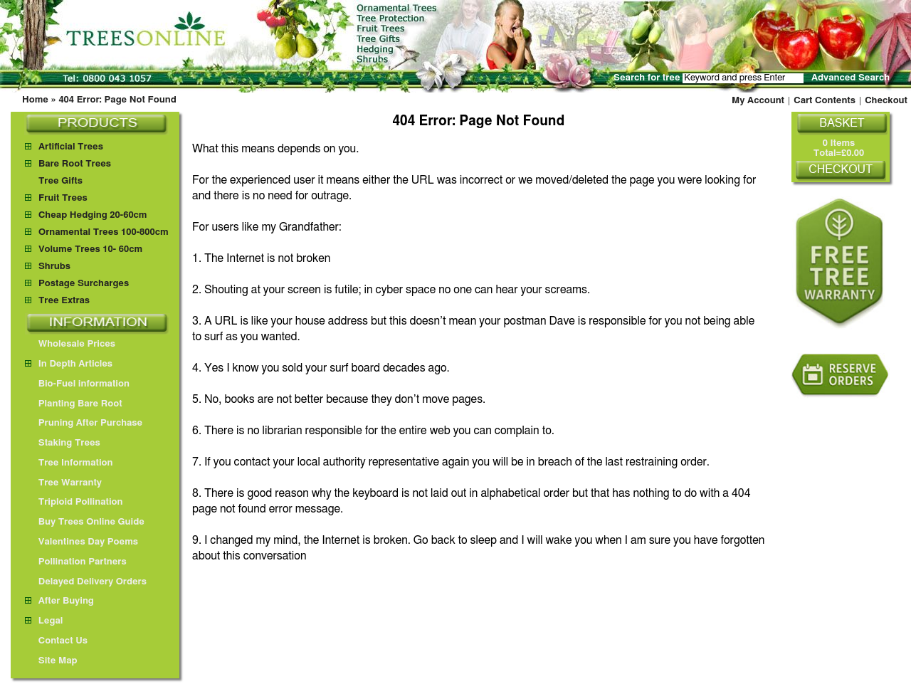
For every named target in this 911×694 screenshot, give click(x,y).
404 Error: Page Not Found (117, 100)
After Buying (59, 601)
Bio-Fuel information (77, 384)
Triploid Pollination (74, 502)
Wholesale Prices (70, 344)
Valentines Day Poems (81, 542)
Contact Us (56, 641)
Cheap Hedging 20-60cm (92, 215)
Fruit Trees (63, 198)
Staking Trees (62, 443)
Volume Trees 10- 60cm (90, 249)
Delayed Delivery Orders (86, 582)
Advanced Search (850, 78)
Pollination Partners (76, 562)
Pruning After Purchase (83, 423)
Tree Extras (64, 300)
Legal (44, 621)
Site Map (51, 661)
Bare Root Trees (74, 164)
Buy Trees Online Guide (84, 522)
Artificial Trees (70, 147)
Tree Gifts (60, 181)
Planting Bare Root (73, 404)
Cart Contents (824, 100)
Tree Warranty (63, 483)
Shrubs (54, 266)
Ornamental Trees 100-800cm (103, 232)
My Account (758, 100)
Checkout (886, 100)
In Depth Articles (68, 364)
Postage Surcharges (83, 283)
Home (35, 100)
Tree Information (69, 463)
